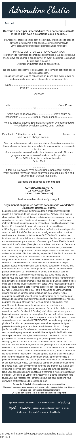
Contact (25, 407)
